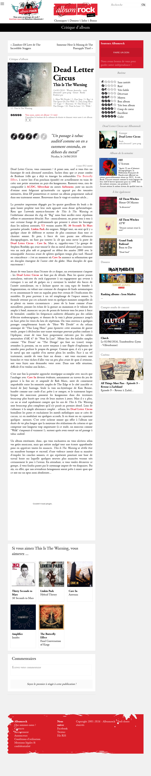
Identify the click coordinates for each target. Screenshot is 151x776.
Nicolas (55, 156)
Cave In (73, 591)
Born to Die (125, 247)
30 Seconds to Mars (23, 598)
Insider (16, 637)
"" (121, 179)
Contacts (19, 728)
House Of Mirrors (129, 202)
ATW (122, 223)
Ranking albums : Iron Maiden (118, 294)
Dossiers (74, 20)
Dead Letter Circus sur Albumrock (121, 126)
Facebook (62, 728)
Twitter (61, 732)
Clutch (104, 338)
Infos (84, 20)
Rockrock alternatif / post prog (130, 142)
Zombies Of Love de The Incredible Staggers (25, 46)
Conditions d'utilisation (27, 739)
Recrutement (21, 732)
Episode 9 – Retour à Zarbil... (117, 390)
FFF (120, 160)
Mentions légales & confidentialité (25, 744)
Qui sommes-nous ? (25, 725)
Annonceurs (20, 735)
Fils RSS (61, 735)
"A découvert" (125, 207)
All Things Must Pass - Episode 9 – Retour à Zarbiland (120, 385)
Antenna (73, 594)
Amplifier (17, 634)
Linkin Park (47, 591)
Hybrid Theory (48, 594)
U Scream (123, 164)
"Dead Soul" (124, 252)
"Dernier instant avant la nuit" (129, 229)
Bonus (93, 20)
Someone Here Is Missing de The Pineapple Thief (75, 46)
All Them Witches (129, 199)
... (102, 298)
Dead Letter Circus (73, 74)
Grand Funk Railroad (126, 242)
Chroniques (60, 20)
